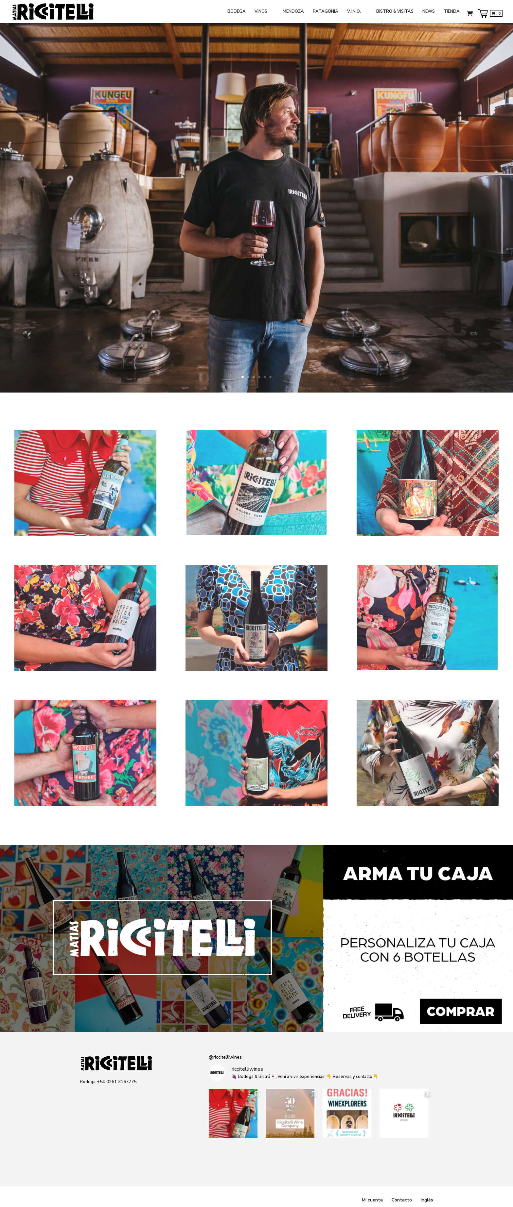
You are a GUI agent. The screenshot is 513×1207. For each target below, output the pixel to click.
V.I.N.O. (354, 11)
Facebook (96, 1094)
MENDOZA (293, 11)
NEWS (428, 11)
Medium (122, 1094)
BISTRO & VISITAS (395, 11)
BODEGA (236, 11)
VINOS (261, 11)
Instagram (83, 1094)
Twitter (109, 1094)
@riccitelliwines (225, 1057)
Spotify (135, 1094)
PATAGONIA (325, 11)
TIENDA (452, 11)
